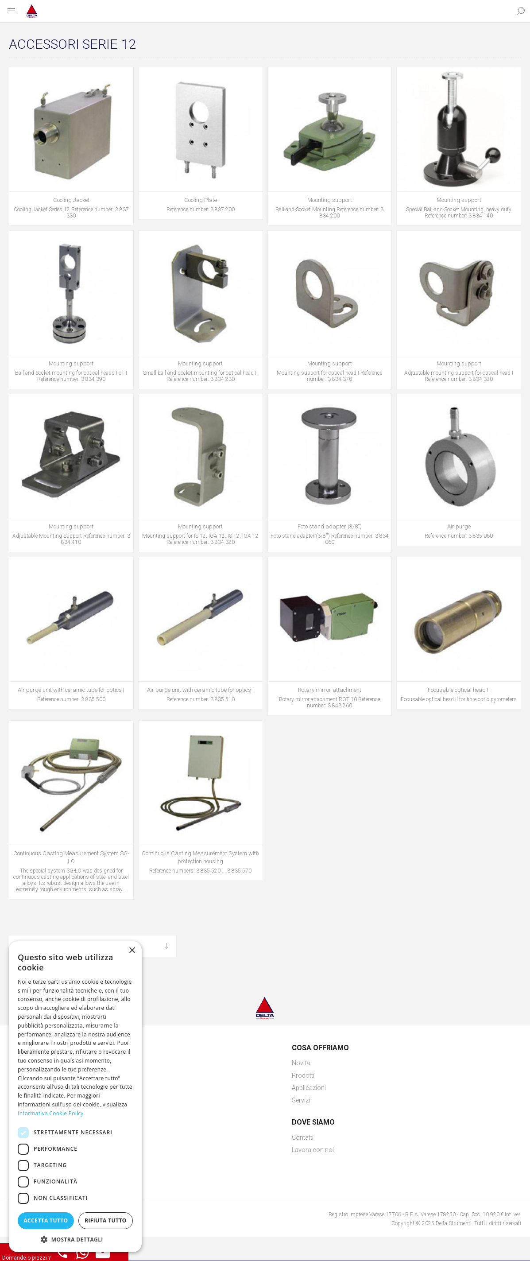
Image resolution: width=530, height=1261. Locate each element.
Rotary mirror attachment (329, 690)
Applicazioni (309, 1087)
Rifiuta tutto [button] (106, 1220)
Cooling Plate (200, 200)
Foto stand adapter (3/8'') (330, 526)
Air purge (459, 526)
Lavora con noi (313, 1149)
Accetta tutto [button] (45, 1220)
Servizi (301, 1100)
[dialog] (75, 1096)
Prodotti (303, 1075)
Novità (301, 1063)
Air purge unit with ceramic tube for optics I (71, 690)
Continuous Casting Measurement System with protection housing (200, 857)
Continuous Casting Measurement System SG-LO (71, 857)
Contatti (302, 1137)
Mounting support (329, 200)
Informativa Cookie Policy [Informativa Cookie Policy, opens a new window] (51, 1113)
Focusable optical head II (459, 690)
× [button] (131, 950)
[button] (75, 1239)
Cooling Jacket (71, 200)
